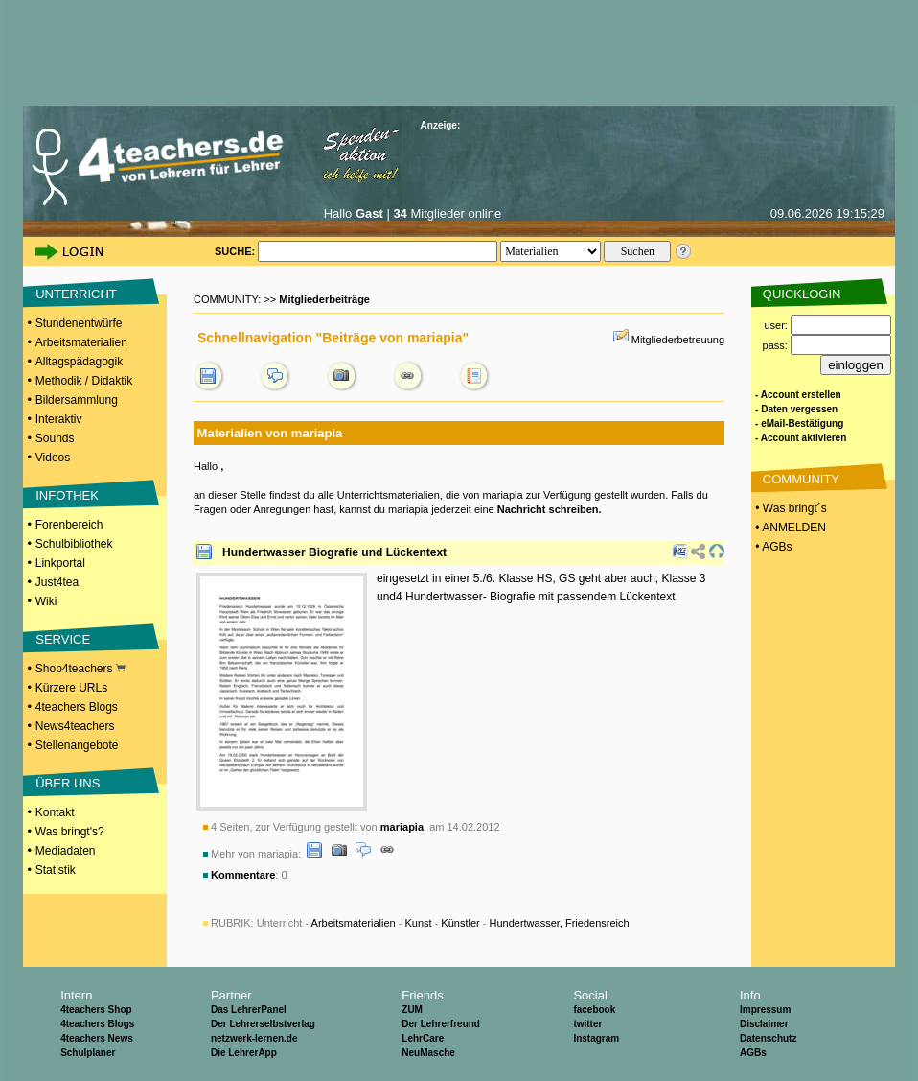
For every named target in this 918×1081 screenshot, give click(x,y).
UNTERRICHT (76, 294)
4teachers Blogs (76, 707)
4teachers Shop (95, 1009)
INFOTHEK (67, 495)
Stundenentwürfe (79, 323)
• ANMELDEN (789, 527)
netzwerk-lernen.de (254, 1038)
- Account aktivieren (800, 438)
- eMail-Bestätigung (799, 423)
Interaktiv (58, 419)
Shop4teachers (80, 668)
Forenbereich (69, 524)
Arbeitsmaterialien (81, 342)
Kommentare (243, 875)
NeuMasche (428, 1052)
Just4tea (57, 582)
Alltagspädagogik (79, 361)
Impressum (765, 1009)
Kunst (417, 922)
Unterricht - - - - (443, 922)
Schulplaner (87, 1052)
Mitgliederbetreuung (677, 339)
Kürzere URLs (71, 687)
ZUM (412, 1009)
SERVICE (62, 639)
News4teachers (75, 726)
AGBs (753, 1052)
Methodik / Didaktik (83, 381)
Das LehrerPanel (249, 1009)
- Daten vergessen (796, 409)
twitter (587, 1024)
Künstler (460, 922)
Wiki (46, 601)
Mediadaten (65, 851)
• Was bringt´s (789, 508)
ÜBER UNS (67, 783)
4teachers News (96, 1038)
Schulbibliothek (74, 544)
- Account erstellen (798, 394)
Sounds (55, 438)
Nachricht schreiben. (549, 509)
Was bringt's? (69, 831)
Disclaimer (764, 1024)
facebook (594, 1009)
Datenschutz (768, 1038)
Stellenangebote (77, 745)
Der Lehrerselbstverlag (263, 1024)
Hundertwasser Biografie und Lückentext (334, 552)
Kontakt (55, 812)
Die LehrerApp (244, 1052)
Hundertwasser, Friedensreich (559, 922)
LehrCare (423, 1038)
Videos (52, 457)
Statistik (55, 870)
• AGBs (772, 546)
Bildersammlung (76, 400)
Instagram (596, 1038)
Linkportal (60, 563)
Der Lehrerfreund (441, 1024)
